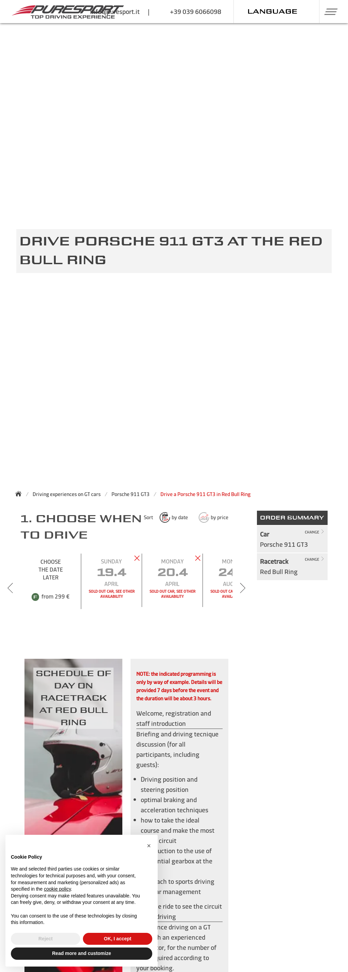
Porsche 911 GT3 (130, 494)
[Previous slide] (10, 588)
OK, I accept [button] (118, 938)
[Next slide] (243, 588)
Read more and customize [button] (81, 953)
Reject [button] (45, 938)
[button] (328, 11)
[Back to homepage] (20, 493)
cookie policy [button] (57, 889)
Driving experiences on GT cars (67, 494)
